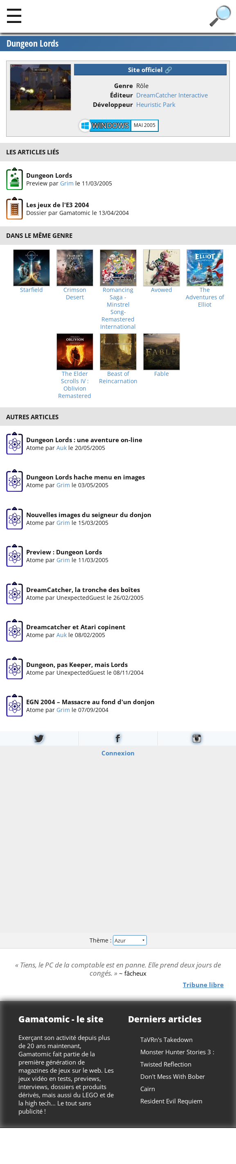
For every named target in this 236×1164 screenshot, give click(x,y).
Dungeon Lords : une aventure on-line (84, 440)
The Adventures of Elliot (205, 297)
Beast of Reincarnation (118, 377)
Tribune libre (203, 984)
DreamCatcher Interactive (172, 95)
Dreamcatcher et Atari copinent (76, 627)
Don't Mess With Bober (172, 1076)
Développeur (113, 104)
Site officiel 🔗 (150, 70)
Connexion (118, 752)
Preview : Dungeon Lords (64, 552)
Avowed (161, 290)
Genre (123, 85)
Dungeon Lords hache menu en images (85, 477)
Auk (61, 448)
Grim (67, 183)
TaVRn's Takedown (166, 1039)
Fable (161, 373)
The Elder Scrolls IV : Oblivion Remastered (74, 385)
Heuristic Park (155, 104)
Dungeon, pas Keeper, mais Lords (77, 664)
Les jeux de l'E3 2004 (57, 205)
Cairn (147, 1089)
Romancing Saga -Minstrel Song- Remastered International (118, 308)
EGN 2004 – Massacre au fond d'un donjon (90, 702)
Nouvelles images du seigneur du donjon (88, 515)
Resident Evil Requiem (171, 1101)
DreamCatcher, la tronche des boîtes (83, 589)
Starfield (31, 290)
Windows (110, 125)
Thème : (118, 940)
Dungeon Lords (32, 43)
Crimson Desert (74, 293)
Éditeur (121, 95)
